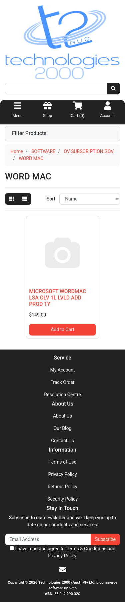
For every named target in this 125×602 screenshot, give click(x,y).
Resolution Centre (62, 394)
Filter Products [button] (29, 133)
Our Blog (63, 428)
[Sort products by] (89, 199)
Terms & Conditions (86, 548)
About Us (62, 416)
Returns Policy (62, 486)
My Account (62, 370)
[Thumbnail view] (11, 199)
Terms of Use (62, 462)
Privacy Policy (62, 474)
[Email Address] (48, 539)
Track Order (62, 382)
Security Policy (62, 499)
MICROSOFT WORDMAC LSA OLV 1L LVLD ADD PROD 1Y (57, 297)
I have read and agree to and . (62, 552)
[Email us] (62, 570)
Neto (73, 588)
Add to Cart (62, 329)
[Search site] (113, 88)
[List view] (24, 199)
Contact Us (62, 440)
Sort (51, 198)
